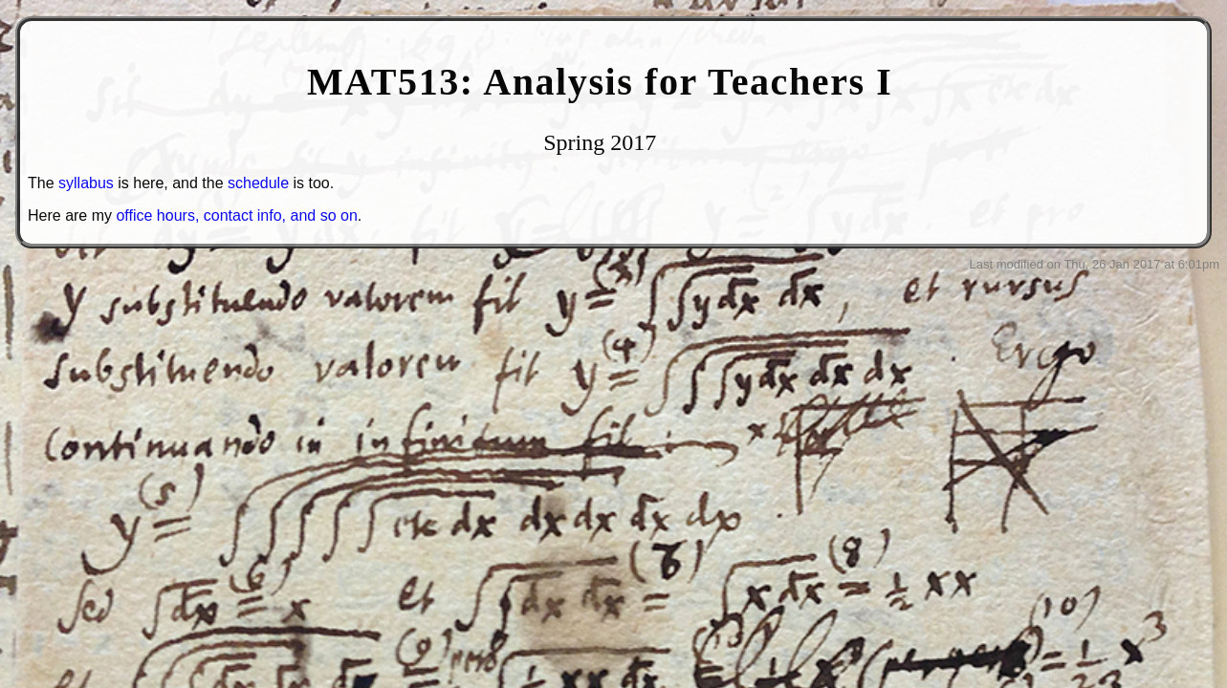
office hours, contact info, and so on (236, 215)
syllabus (86, 183)
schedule (258, 183)
